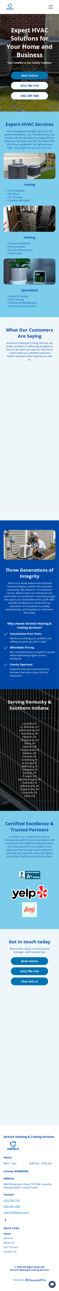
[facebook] (5, 1220)
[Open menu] (51, 7)
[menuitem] (28, 1234)
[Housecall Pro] (36, 1279)
